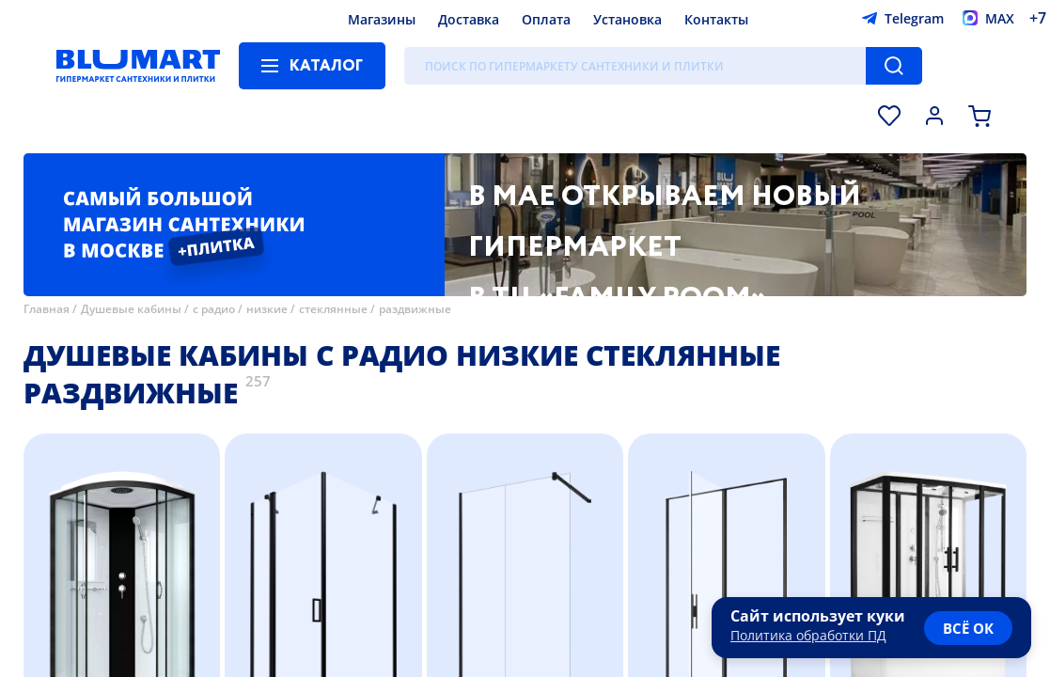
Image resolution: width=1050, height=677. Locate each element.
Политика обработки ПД (808, 635)
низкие (267, 309)
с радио (214, 309)
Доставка (468, 19)
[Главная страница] (138, 66)
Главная (47, 309)
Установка (627, 19)
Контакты (716, 19)
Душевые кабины (131, 309)
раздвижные (415, 309)
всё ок (968, 628)
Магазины (381, 19)
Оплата (546, 19)
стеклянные (333, 309)
